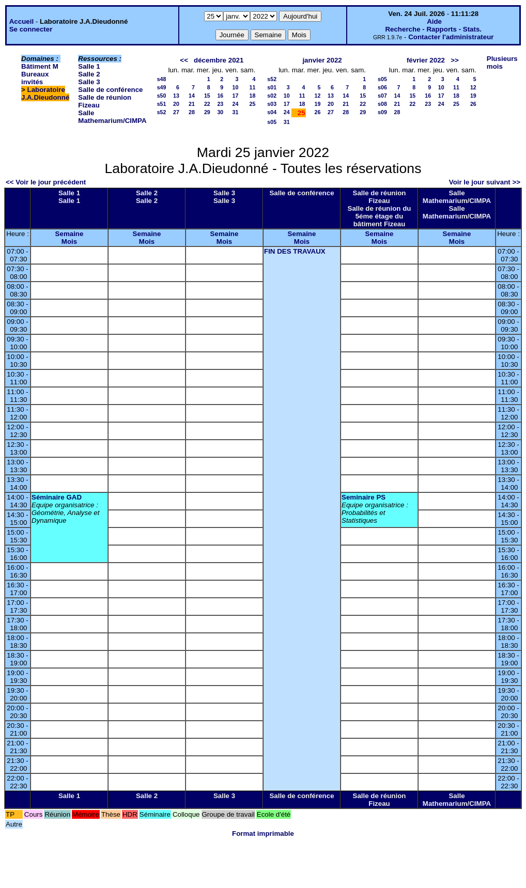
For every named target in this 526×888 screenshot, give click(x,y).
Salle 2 (89, 74)
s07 (382, 95)
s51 (161, 104)
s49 (161, 87)
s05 (271, 122)
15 (207, 95)
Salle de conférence (110, 90)
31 (236, 112)
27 (176, 112)
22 (207, 104)
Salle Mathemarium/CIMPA (112, 116)
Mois (69, 241)
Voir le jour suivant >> (484, 182)
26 (318, 112)
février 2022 (426, 60)
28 (192, 112)
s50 (161, 95)
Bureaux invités (35, 78)
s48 (161, 79)
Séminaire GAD (57, 497)
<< (184, 60)
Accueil (21, 21)
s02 (271, 95)
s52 (161, 112)
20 (176, 104)
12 (318, 95)
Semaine (69, 234)
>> (455, 60)
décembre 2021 (218, 60)
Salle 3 (89, 82)
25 (252, 104)
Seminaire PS (363, 497)
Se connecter (31, 29)
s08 (382, 104)
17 (236, 95)
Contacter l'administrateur (450, 37)
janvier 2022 (322, 60)
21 (192, 104)
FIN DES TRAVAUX (295, 251)
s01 (271, 87)
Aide (434, 21)
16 (220, 95)
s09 (382, 112)
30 (220, 112)
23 (220, 104)
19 (318, 104)
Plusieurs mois (502, 62)
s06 (382, 87)
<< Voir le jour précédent (46, 182)
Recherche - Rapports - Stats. (433, 29)
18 (252, 95)
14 (192, 95)
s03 (271, 104)
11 (252, 87)
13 (176, 95)
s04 (271, 112)
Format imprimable (263, 833)
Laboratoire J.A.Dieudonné (45, 93)
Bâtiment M (39, 66)
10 (236, 87)
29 (207, 112)
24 (236, 104)
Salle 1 (89, 66)
